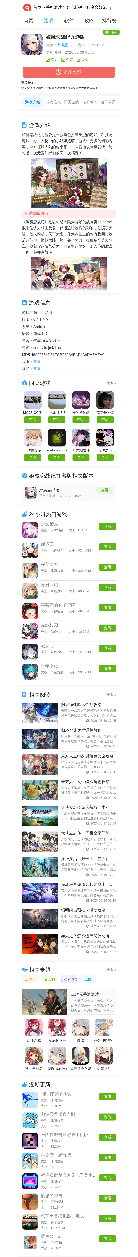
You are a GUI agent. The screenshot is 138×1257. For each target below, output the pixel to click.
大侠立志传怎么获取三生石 (85, 807)
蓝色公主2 (51, 1236)
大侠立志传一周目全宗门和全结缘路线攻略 (99, 833)
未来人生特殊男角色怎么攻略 (87, 756)
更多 (110, 383)
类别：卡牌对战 (52, 1242)
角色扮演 (75, 7)
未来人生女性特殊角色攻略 (85, 781)
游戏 (49, 20)
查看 (33, 420)
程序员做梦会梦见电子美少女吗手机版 (77, 1175)
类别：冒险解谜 (52, 1202)
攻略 (89, 20)
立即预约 (69, 72)
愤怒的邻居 (51, 1195)
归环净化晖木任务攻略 (81, 704)
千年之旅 (49, 666)
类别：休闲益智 (52, 1100)
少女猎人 (49, 523)
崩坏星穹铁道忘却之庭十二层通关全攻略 (97, 884)
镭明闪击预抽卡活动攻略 (83, 910)
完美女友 (49, 564)
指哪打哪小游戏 (56, 1094)
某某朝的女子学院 (58, 605)
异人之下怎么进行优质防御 (85, 936)
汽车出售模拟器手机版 (62, 1215)
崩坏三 (47, 544)
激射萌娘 (49, 584)
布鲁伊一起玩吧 (56, 1155)
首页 (32, 7)
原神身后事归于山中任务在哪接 (89, 859)
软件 (69, 20)
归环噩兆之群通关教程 (81, 730)
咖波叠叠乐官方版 (58, 1114)
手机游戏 (54, 7)
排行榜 (109, 20)
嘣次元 (47, 645)
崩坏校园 (49, 625)
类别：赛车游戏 (52, 1222)
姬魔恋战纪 (49, 489)
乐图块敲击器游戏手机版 (64, 1134)
